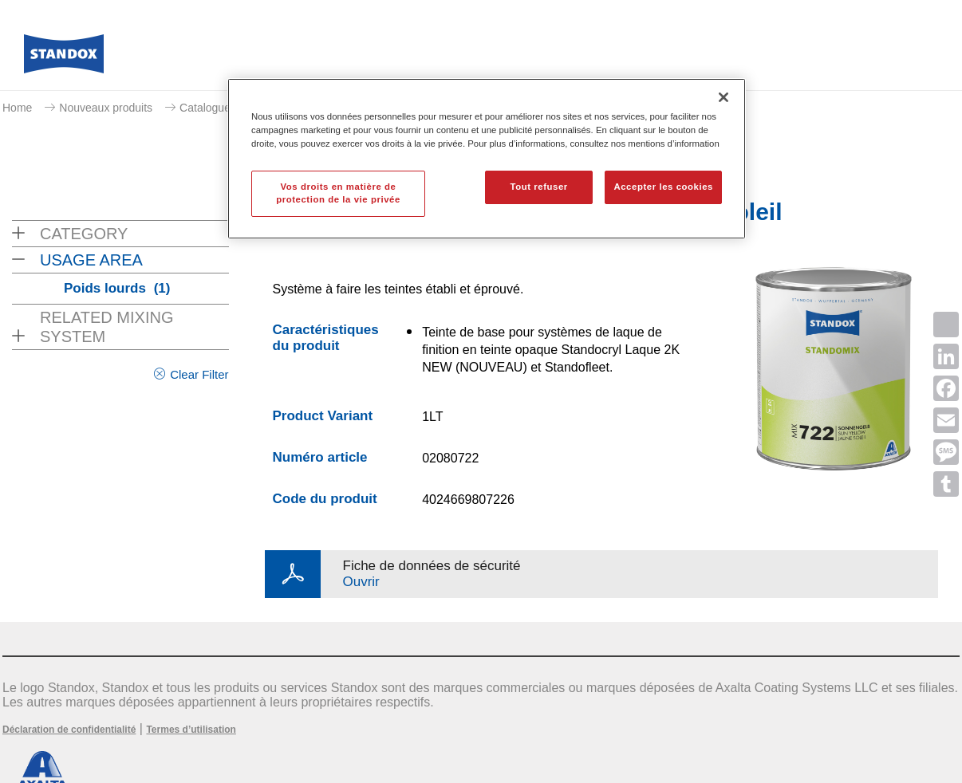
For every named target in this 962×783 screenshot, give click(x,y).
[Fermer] (723, 97)
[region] (486, 158)
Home (17, 107)
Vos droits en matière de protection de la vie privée (338, 193)
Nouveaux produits (105, 107)
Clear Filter (199, 374)
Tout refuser (538, 186)
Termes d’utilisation (190, 729)
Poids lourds (117, 288)
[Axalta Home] (64, 58)
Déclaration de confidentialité (69, 729)
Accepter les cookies (663, 186)
